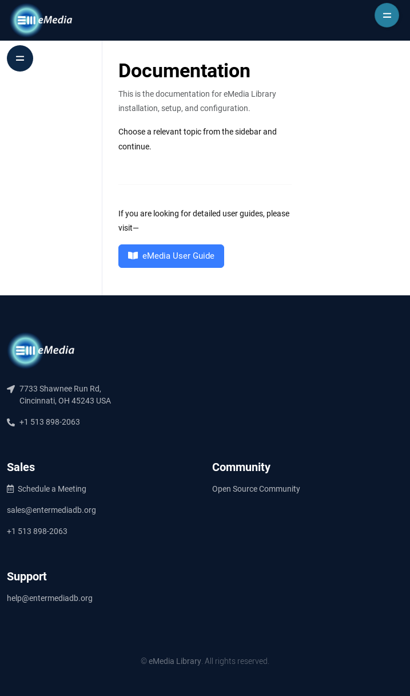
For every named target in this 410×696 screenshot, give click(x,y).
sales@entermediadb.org (51, 510)
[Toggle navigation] (387, 15)
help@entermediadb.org (50, 598)
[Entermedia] (41, 20)
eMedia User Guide (171, 256)
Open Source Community (256, 488)
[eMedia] (41, 350)
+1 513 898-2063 (37, 531)
